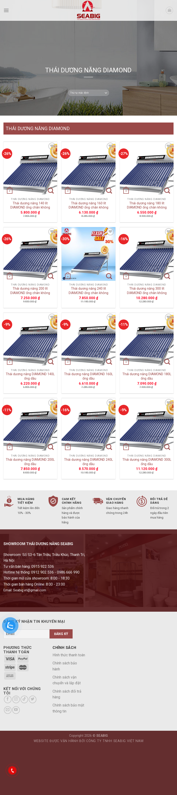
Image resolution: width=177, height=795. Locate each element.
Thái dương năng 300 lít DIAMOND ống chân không (147, 291)
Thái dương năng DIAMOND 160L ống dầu (88, 376)
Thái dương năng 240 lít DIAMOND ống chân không (88, 291)
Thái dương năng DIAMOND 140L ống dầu (30, 376)
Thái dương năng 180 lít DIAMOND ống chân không (147, 205)
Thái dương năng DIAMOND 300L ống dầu (146, 462)
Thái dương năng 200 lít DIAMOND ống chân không (30, 291)
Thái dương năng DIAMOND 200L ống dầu (30, 462)
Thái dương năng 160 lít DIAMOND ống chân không (88, 205)
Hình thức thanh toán (69, 655)
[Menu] (6, 10)
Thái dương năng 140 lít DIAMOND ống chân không (30, 205)
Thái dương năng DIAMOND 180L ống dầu (146, 376)
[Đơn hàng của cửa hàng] (88, 93)
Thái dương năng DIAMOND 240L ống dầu (88, 462)
